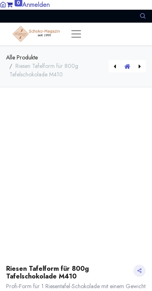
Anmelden (36, 4)
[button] (142, 16)
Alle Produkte (22, 57)
